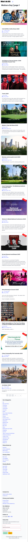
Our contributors (6, 452)
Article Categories (6, 449)
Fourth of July (5, 417)
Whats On (5, 442)
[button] (13, 2)
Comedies (5, 406)
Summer (4, 431)
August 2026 (5, 472)
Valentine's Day (6, 438)
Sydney (4, 461)
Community (5, 408)
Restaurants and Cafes (7, 428)
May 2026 (5, 467)
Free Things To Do (6, 419)
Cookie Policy (5, 502)
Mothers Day (5, 422)
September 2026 (6, 474)
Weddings (5, 441)
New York (5, 456)
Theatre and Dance (7, 434)
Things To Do (5, 436)
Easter (4, 411)
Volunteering (5, 439)
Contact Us (5, 495)
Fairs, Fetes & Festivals (7, 413)
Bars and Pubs (6, 403)
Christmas (5, 405)
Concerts (4, 410)
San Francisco (6, 460)
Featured (4, 447)
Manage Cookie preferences (9, 503)
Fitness (4, 416)
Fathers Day (5, 414)
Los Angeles (5, 458)
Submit (5, 533)
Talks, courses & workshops (8, 433)
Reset (10, 533)
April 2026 (5, 466)
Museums (5, 424)
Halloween (5, 420)
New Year (5, 425)
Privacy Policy (6, 500)
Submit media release (7, 494)
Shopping (5, 430)
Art (3, 402)
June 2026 (5, 469)
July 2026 (5, 470)
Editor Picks (5, 450)
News (4, 427)
